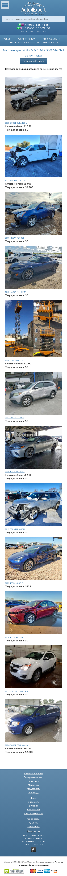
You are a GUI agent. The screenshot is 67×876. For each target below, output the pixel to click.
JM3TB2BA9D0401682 (47, 42)
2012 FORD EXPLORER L (15, 529)
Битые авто (33, 781)
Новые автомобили (33, 773)
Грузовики (33, 805)
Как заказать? (33, 818)
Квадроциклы (33, 788)
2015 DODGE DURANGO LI (16, 123)
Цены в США (34, 826)
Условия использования (39, 865)
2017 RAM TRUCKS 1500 (15, 180)
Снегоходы (33, 792)
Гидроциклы (33, 801)
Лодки (33, 798)
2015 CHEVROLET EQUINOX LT (18, 691)
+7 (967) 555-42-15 (37, 24)
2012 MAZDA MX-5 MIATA (15, 292)
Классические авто (33, 813)
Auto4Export (33, 7)
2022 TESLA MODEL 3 (14, 583)
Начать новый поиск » (33, 61)
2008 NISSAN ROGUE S (14, 238)
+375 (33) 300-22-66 (36, 28)
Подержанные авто (33, 777)
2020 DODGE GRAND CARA (16, 745)
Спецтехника (33, 809)
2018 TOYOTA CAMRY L (15, 471)
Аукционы (33, 822)
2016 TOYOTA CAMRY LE (15, 637)
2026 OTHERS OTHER (14, 360)
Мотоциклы (33, 784)
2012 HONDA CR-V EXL (14, 417)
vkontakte (33, 849)
